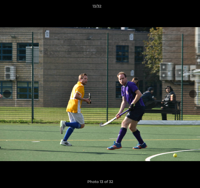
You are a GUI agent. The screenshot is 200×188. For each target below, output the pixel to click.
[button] (181, 7)
